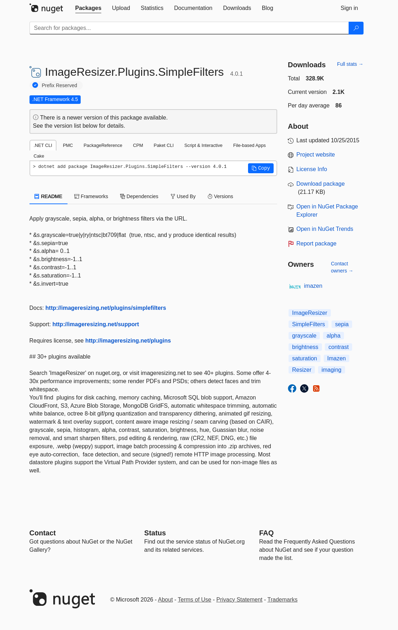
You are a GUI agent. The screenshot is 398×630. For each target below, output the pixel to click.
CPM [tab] (138, 145)
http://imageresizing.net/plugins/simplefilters (105, 308)
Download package (320, 184)
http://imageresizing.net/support (95, 324)
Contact (42, 533)
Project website (315, 155)
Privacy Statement (239, 600)
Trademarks (283, 600)
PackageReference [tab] (103, 145)
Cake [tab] (39, 156)
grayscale (304, 336)
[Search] (356, 28)
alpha (333, 336)
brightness (305, 347)
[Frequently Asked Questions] (266, 533)
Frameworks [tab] (91, 196)
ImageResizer (309, 313)
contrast (338, 347)
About (165, 600)
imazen (313, 286)
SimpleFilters (308, 324)
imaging (331, 370)
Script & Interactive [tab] (203, 145)
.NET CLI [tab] (43, 145)
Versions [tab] (220, 196)
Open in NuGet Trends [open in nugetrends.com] (324, 229)
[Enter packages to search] (189, 28)
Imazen (336, 358)
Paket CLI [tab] (164, 145)
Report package (316, 243)
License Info (311, 169)
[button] (261, 168)
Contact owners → (342, 267)
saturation (304, 358)
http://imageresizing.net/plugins (128, 341)
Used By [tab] (183, 196)
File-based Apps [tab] (249, 145)
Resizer (301, 370)
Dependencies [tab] (139, 196)
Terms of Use (194, 600)
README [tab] (49, 196)
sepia (342, 324)
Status (155, 533)
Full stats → (350, 64)
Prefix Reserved (59, 85)
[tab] (88, 8)
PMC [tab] (68, 145)
